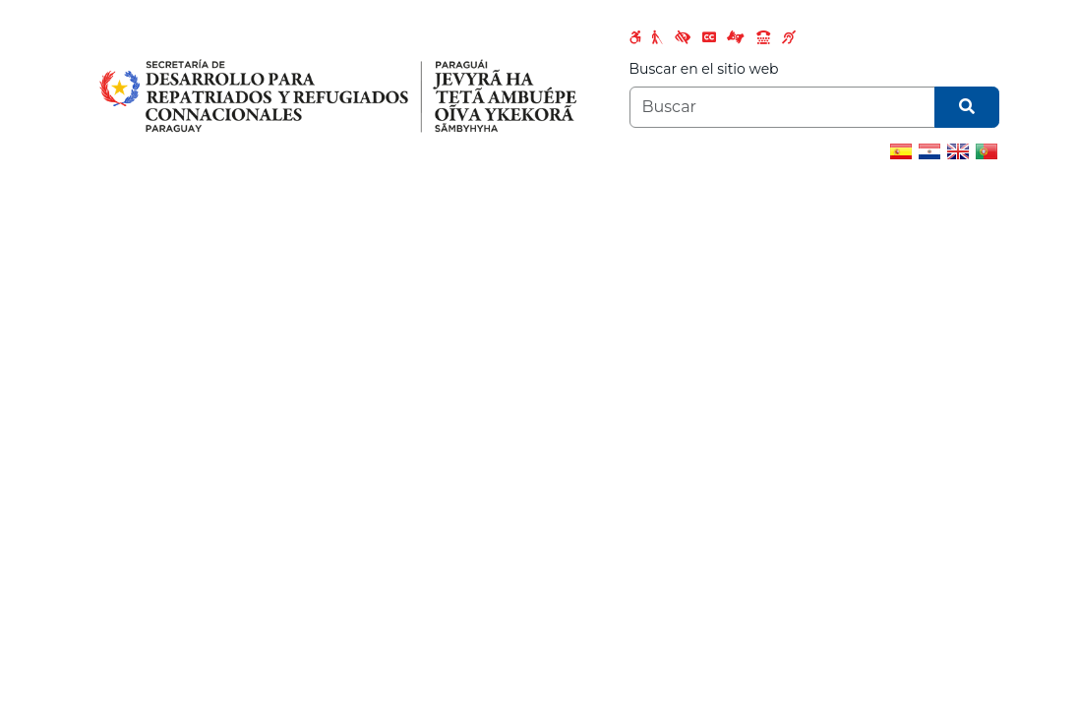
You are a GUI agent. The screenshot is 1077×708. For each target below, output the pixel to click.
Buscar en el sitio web (704, 69)
